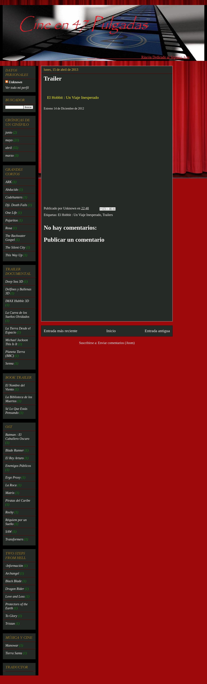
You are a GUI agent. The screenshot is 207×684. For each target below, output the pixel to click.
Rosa (8, 228)
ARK (8, 182)
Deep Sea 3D (14, 281)
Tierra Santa (13, 653)
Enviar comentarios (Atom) (116, 343)
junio (8, 132)
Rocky (9, 512)
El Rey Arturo (14, 458)
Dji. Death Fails (16, 205)
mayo (9, 140)
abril (8, 148)
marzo (9, 155)
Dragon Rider (14, 589)
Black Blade (13, 581)
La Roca (11, 485)
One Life (11, 212)
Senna (9, 363)
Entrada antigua (157, 331)
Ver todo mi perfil (17, 87)
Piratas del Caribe (17, 500)
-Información (14, 565)
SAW (8, 531)
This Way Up (14, 255)
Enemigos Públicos (18, 466)
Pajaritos (11, 220)
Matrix (9, 493)
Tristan (10, 623)
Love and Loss (15, 596)
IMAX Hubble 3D (17, 301)
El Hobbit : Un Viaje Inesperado (79, 215)
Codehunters (13, 197)
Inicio (111, 331)
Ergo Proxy (13, 477)
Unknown (15, 82)
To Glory (11, 616)
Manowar (11, 645)
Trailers (107, 215)
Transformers (14, 539)
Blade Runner (14, 450)
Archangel (12, 573)
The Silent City (15, 247)
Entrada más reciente (60, 331)
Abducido (11, 189)
